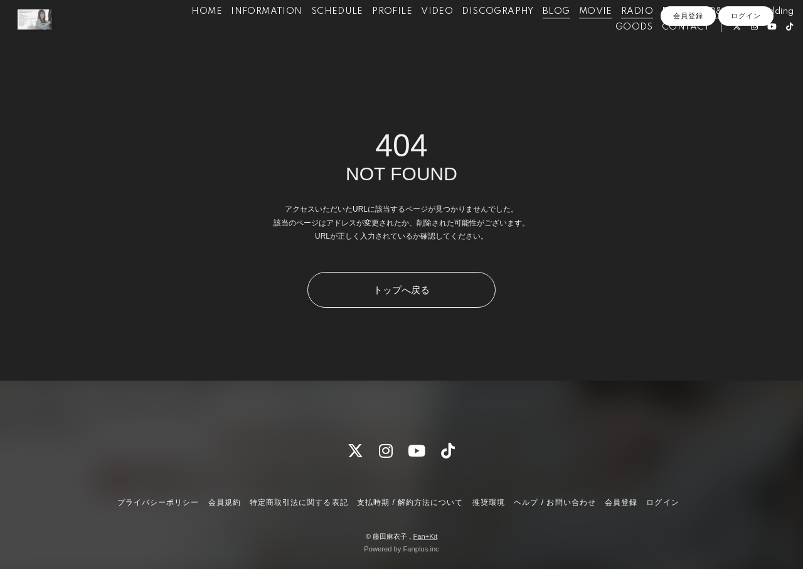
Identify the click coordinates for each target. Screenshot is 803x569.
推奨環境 (488, 502)
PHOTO (659, 36)
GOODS (613, 52)
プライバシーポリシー (158, 502)
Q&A (697, 36)
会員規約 (224, 502)
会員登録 (688, 73)
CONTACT (665, 52)
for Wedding (745, 36)
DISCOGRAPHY (476, 36)
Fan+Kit (425, 536)
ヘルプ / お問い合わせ (554, 502)
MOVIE (574, 36)
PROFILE (371, 36)
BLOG (535, 36)
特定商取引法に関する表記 (299, 502)
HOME (185, 36)
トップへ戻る (401, 289)
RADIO (616, 36)
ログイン (746, 73)
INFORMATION (245, 36)
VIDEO (416, 36)
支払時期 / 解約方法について (410, 502)
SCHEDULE (316, 36)
